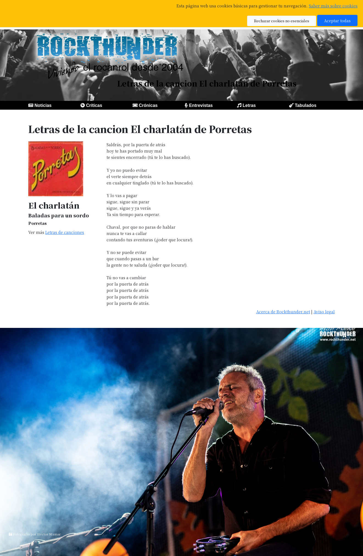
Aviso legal (324, 311)
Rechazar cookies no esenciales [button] (281, 20)
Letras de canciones (64, 232)
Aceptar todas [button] (337, 20)
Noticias (42, 105)
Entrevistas (201, 105)
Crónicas (148, 105)
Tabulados (305, 105)
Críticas (94, 105)
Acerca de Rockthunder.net (283, 311)
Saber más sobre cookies (333, 6)
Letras (249, 105)
